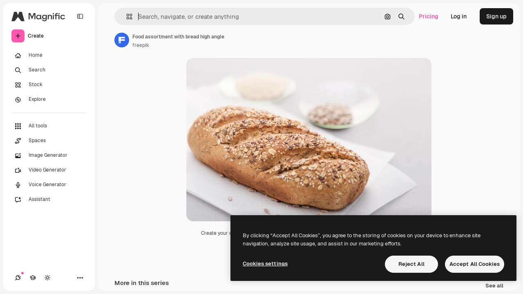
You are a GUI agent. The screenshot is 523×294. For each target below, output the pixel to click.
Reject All (411, 264)
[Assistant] (49, 199)
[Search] (49, 70)
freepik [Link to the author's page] (140, 45)
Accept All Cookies (474, 264)
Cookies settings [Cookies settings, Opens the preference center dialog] (265, 263)
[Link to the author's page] (121, 40)
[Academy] (32, 277)
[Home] (49, 55)
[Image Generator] (49, 155)
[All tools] (49, 126)
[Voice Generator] (49, 185)
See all (494, 286)
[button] (126, 16)
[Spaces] (49, 140)
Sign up (496, 16)
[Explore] (49, 99)
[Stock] (49, 84)
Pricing (428, 16)
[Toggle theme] (47, 277)
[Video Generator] (49, 170)
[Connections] (18, 277)
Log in (459, 16)
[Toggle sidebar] (80, 16)
